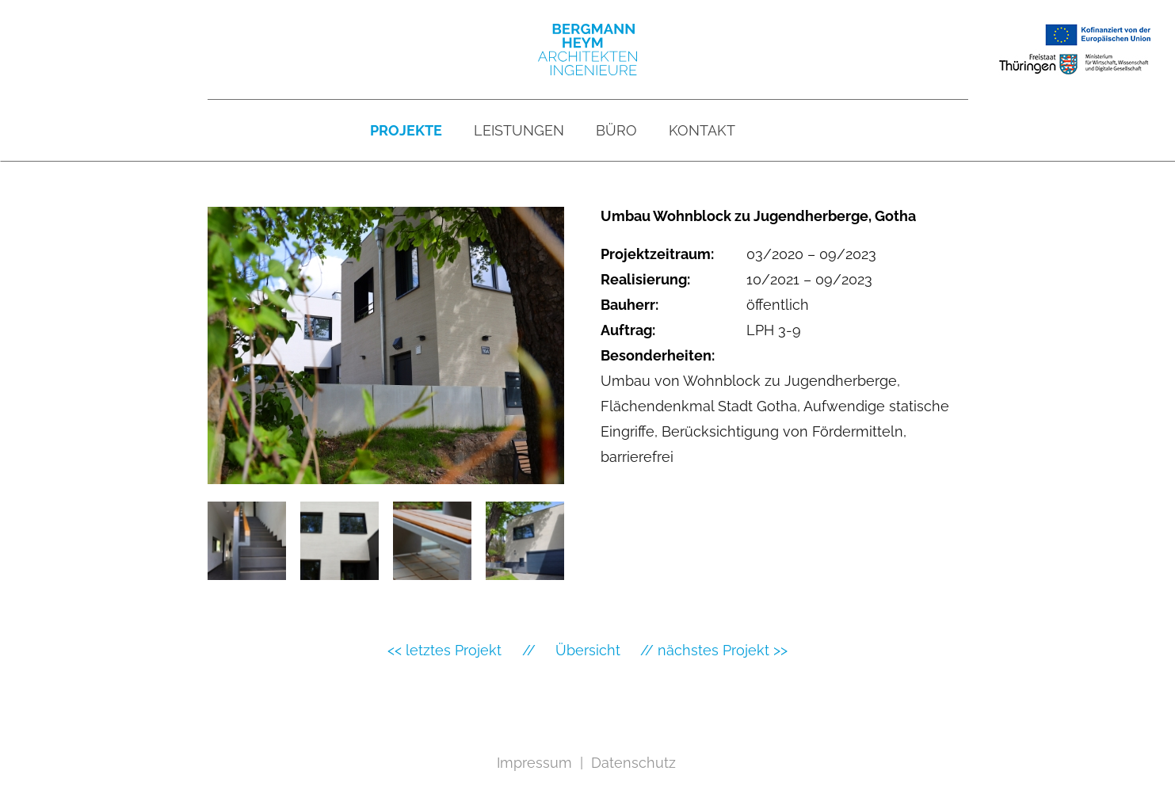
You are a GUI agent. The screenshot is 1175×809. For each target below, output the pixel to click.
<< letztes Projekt (444, 650)
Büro (616, 130)
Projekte (406, 130)
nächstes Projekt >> (723, 650)
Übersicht (587, 650)
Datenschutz (633, 762)
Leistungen (519, 130)
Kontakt (702, 130)
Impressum (534, 762)
